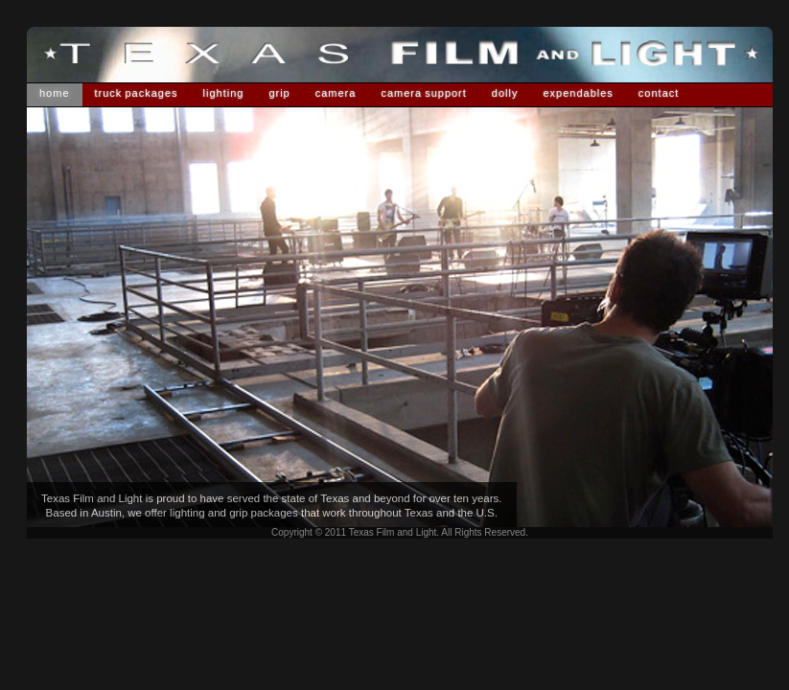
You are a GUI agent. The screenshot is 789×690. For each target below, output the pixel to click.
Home (54, 93)
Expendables (578, 93)
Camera (336, 93)
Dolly (505, 93)
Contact (658, 93)
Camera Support (423, 93)
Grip (279, 93)
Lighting (223, 93)
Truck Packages (136, 93)
